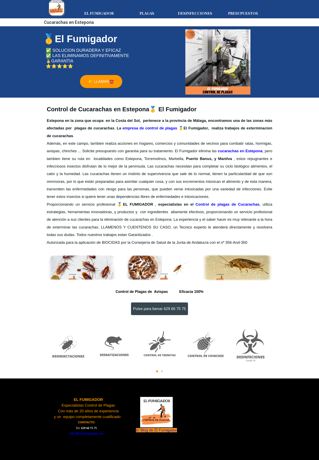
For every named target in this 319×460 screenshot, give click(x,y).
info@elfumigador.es (86, 433)
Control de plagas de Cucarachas (227, 204)
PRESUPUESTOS (243, 13)
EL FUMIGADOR (99, 13)
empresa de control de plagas (149, 128)
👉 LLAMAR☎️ (101, 81)
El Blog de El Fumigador (156, 430)
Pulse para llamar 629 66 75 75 (159, 309)
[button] (157, 371)
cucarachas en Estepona (240, 151)
